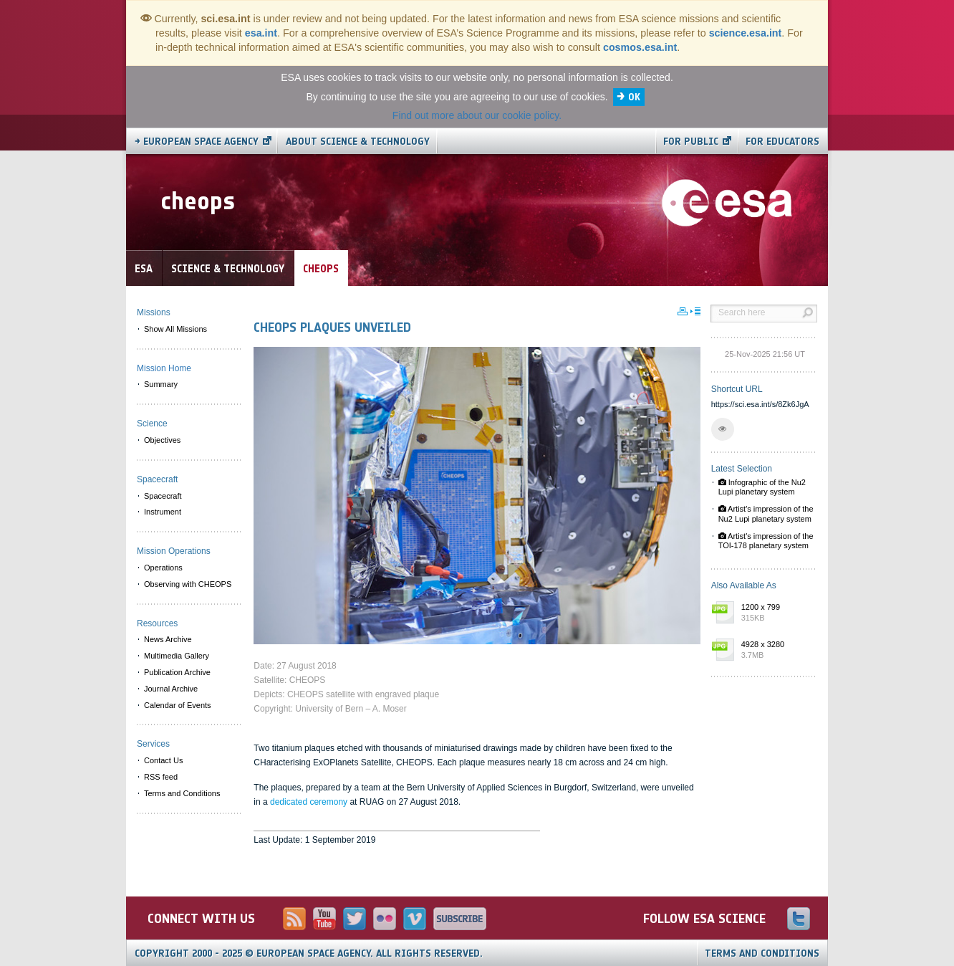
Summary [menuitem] (161, 384)
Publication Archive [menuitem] (177, 672)
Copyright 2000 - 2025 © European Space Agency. (309, 953)
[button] (722, 429)
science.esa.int (745, 33)
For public (690, 141)
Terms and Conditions (762, 953)
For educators (782, 141)
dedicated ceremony (308, 802)
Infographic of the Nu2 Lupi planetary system (762, 487)
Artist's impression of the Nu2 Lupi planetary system (766, 513)
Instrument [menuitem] (162, 511)
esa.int (261, 33)
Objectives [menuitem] (162, 440)
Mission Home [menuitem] (164, 368)
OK (634, 97)
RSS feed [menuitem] (161, 777)
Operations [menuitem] (163, 567)
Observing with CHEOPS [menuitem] (187, 584)
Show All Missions (175, 329)
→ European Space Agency (197, 141)
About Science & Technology (358, 141)
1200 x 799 (775, 613)
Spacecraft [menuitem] (163, 496)
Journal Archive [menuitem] (171, 688)
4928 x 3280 (775, 650)
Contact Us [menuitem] (163, 760)
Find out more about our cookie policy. (477, 115)
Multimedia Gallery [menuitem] (176, 655)
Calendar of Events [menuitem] (177, 705)
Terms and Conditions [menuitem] (182, 793)
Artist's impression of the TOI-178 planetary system (766, 541)
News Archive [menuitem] (168, 639)
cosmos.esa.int (640, 47)
